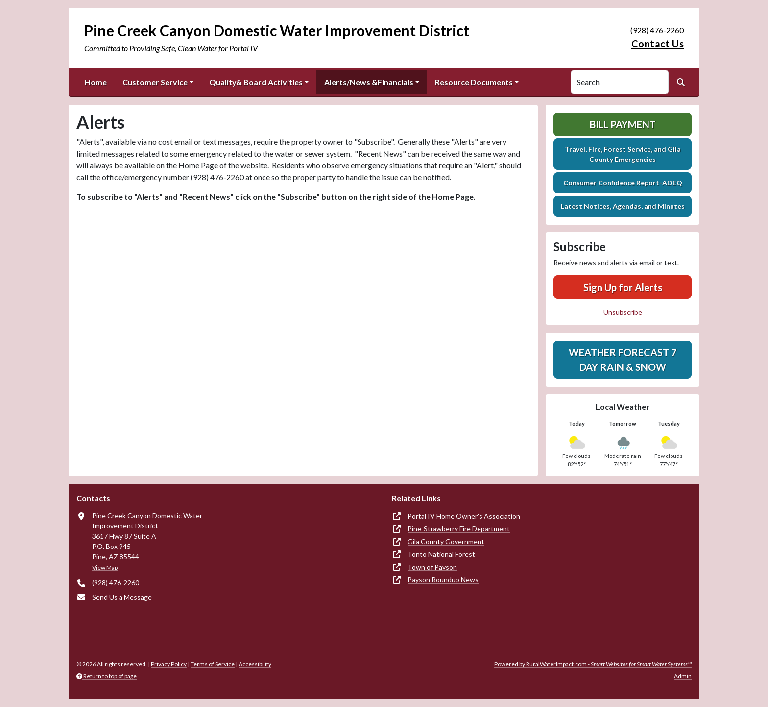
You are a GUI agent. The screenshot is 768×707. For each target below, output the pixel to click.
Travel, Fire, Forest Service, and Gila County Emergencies (623, 154)
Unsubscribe (622, 312)
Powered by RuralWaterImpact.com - (593, 664)
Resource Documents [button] (474, 82)
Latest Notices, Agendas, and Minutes (623, 206)
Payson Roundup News (443, 579)
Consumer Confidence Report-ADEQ (622, 183)
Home (96, 82)
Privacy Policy (169, 664)
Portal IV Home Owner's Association (464, 516)
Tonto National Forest (441, 554)
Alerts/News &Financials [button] (368, 82)
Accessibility (255, 664)
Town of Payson (432, 567)
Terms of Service (213, 664)
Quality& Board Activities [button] (256, 82)
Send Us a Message (122, 597)
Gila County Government (446, 541)
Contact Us (657, 43)
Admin (683, 676)
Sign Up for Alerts (622, 287)
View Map (105, 567)
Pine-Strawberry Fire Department (459, 529)
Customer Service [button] (155, 82)
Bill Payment (623, 124)
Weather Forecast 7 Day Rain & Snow (623, 359)
